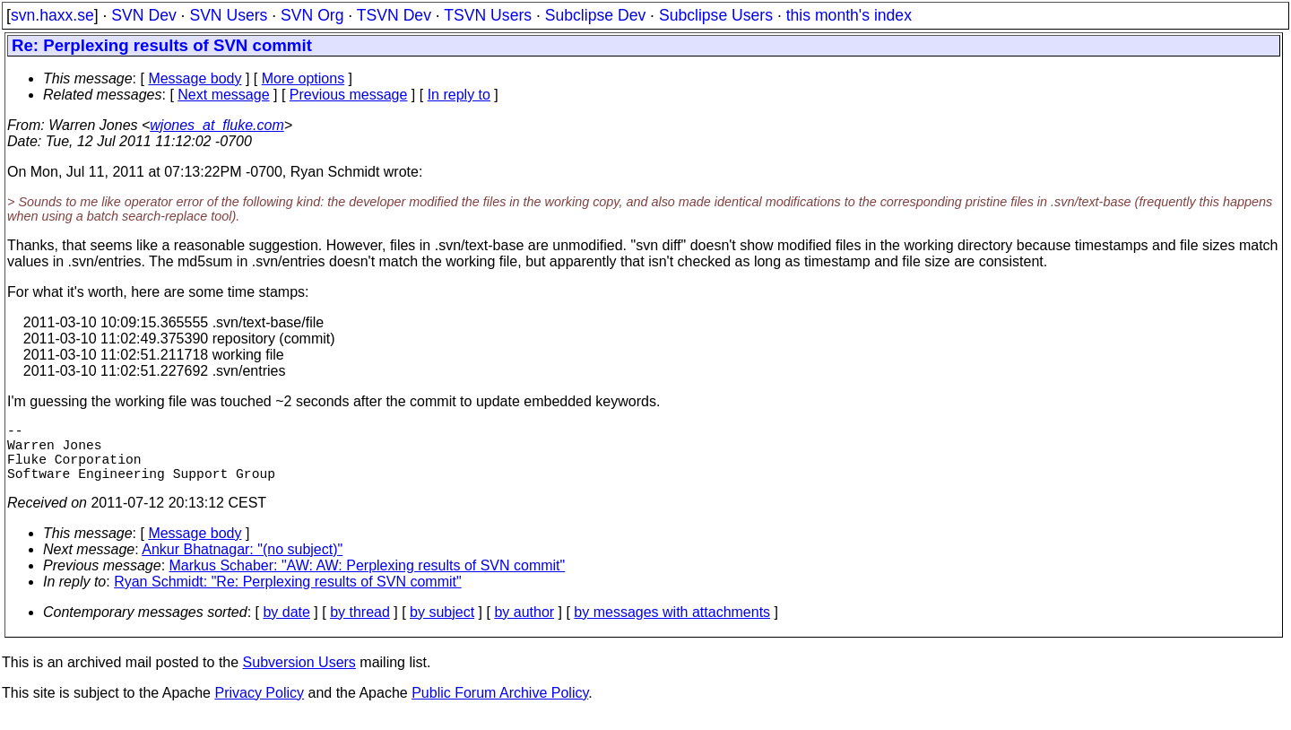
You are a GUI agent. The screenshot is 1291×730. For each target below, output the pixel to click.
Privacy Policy (259, 707)
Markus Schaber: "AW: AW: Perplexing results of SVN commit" (367, 579)
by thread (360, 626)
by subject (442, 626)
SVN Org (312, 15)
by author (524, 626)
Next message (223, 94)
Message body (194, 78)
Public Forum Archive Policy (500, 707)
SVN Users (228, 15)
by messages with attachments (672, 626)
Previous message (349, 94)
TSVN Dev (394, 15)
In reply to (459, 94)
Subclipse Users (716, 15)
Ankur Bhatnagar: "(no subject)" (242, 563)
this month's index (849, 15)
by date (286, 626)
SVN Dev (143, 15)
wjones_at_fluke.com (216, 125)
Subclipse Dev (595, 15)
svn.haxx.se (52, 15)
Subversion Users (299, 676)
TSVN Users (488, 15)
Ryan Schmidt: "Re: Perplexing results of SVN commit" (288, 596)
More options (303, 78)
